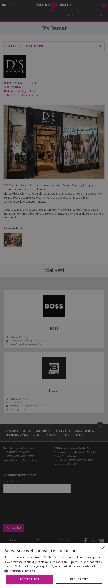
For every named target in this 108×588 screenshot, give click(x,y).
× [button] (103, 548)
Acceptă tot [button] (29, 579)
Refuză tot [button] (79, 579)
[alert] (54, 294)
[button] (54, 571)
